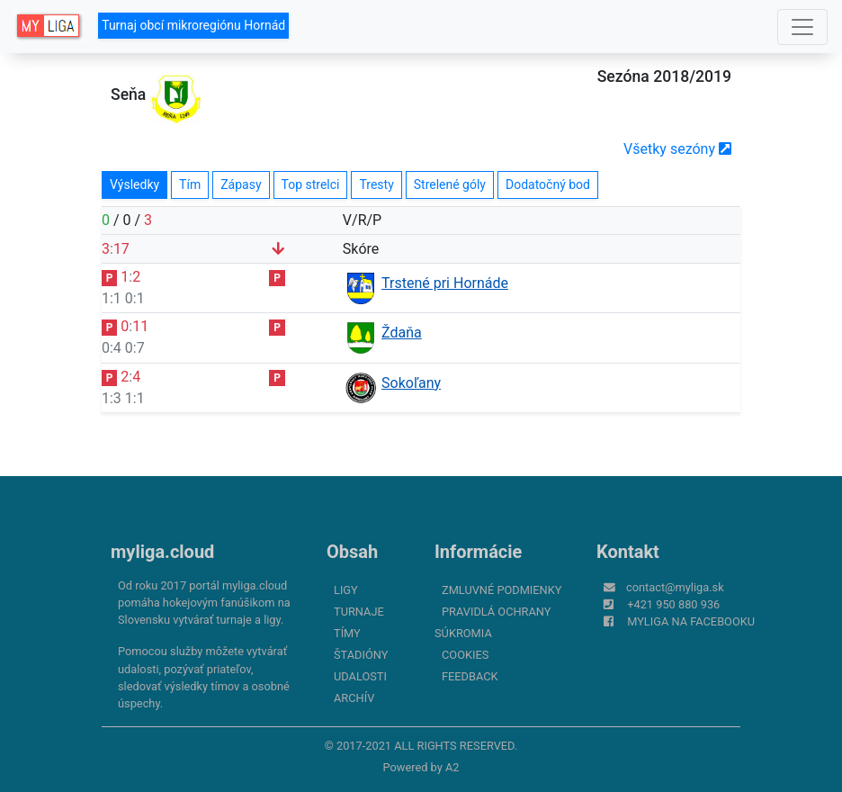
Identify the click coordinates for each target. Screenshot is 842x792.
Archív (354, 698)
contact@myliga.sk (675, 587)
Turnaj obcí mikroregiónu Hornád (193, 25)
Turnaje (359, 611)
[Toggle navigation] (802, 27)
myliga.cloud (162, 551)
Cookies (465, 655)
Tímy (347, 633)
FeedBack (470, 676)
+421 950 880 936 (673, 604)
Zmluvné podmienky (501, 590)
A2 (452, 767)
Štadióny (361, 655)
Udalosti (360, 676)
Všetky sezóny (677, 149)
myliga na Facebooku (691, 621)
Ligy (346, 590)
